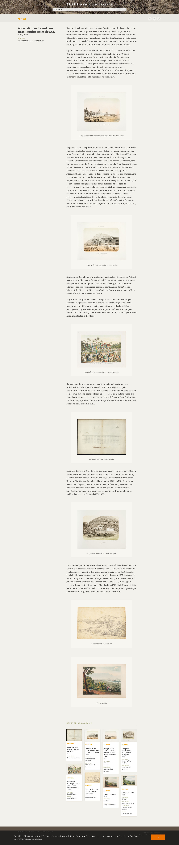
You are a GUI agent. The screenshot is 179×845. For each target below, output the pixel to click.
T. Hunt (124, 799)
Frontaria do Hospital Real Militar (73, 750)
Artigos (22, 19)
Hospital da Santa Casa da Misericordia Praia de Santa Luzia (110, 754)
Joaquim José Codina (73, 758)
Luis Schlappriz (71, 794)
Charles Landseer (90, 798)
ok (158, 837)
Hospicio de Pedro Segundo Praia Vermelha (92, 751)
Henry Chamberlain (128, 803)
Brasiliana (90, 4)
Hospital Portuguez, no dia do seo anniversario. (73, 786)
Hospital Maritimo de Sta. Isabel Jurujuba (127, 753)
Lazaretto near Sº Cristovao (92, 791)
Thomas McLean (127, 813)
